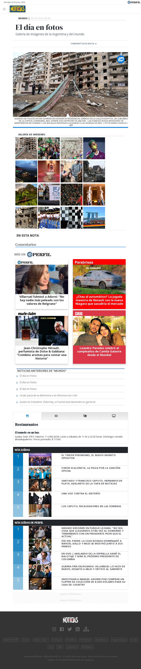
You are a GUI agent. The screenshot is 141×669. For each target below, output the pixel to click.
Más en (32, 254)
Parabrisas (101, 639)
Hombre (70, 639)
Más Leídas (22, 450)
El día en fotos (28, 375)
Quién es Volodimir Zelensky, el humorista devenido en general (57, 402)
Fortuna (56, 639)
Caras (26, 639)
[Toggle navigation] (5, 9)
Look (134, 639)
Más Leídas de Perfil (29, 523)
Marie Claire (40, 639)
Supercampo (119, 639)
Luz (51, 647)
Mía (60, 647)
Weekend (85, 639)
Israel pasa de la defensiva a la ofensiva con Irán (48, 395)
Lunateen (72, 647)
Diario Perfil (11, 639)
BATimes (87, 647)
